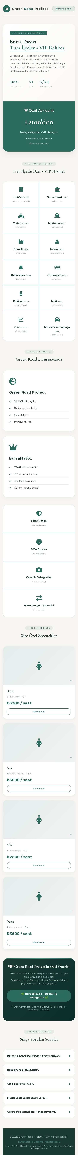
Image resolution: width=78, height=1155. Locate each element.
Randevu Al (39, 711)
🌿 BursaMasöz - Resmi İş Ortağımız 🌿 (39, 996)
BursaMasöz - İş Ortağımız (30, 1142)
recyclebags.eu (52, 1142)
